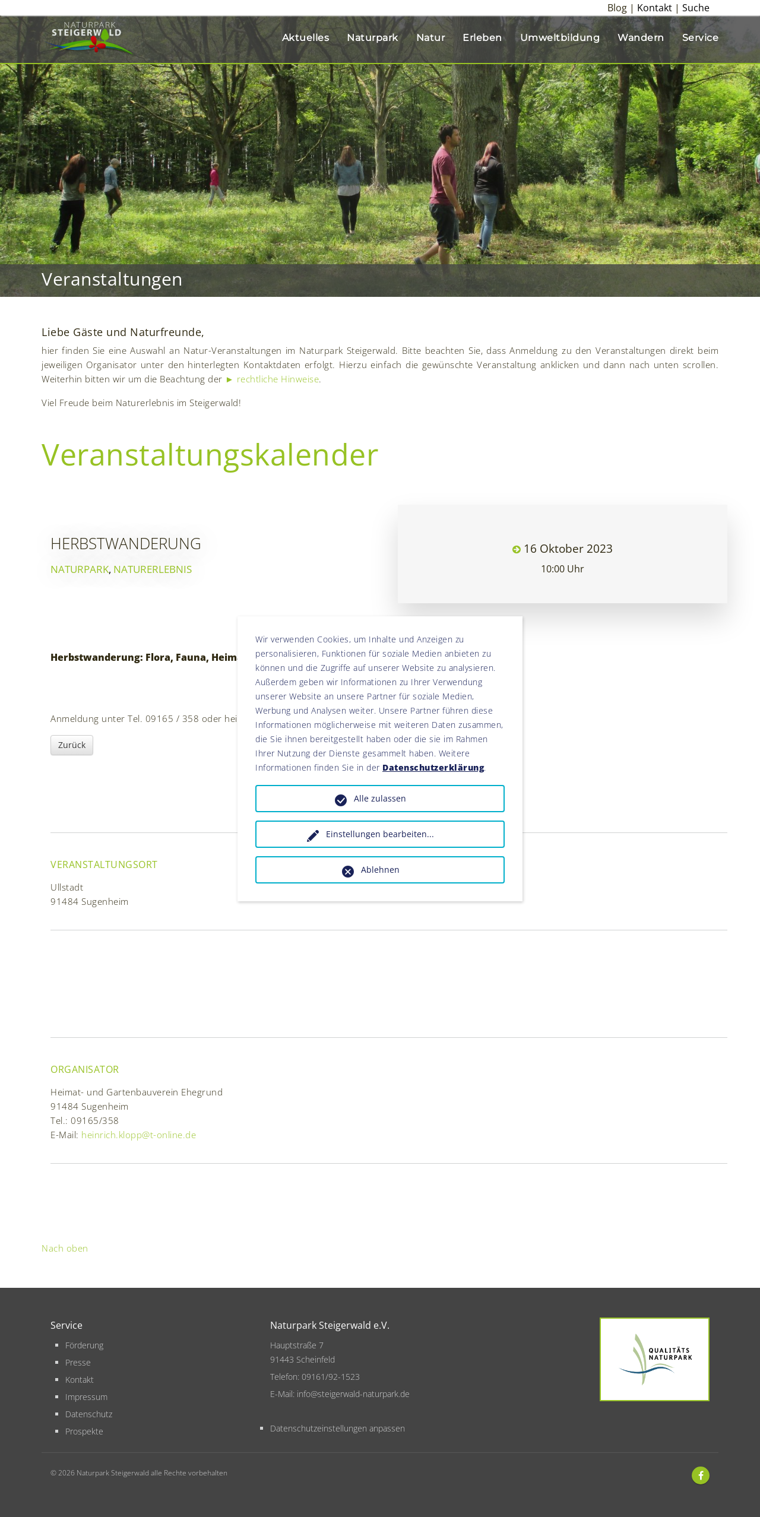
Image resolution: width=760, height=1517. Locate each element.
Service (700, 37)
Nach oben (65, 1248)
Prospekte (84, 1431)
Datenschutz (88, 1414)
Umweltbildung (560, 37)
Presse (78, 1362)
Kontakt (654, 7)
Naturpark (372, 37)
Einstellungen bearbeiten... (380, 834)
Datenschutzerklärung (433, 767)
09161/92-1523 (331, 1376)
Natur (430, 37)
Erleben (482, 37)
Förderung (84, 1345)
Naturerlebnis (152, 569)
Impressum (86, 1396)
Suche (696, 7)
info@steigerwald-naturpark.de (353, 1393)
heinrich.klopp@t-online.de (138, 1135)
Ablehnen (380, 869)
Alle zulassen (380, 798)
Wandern (641, 37)
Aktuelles (306, 37)
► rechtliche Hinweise (272, 379)
